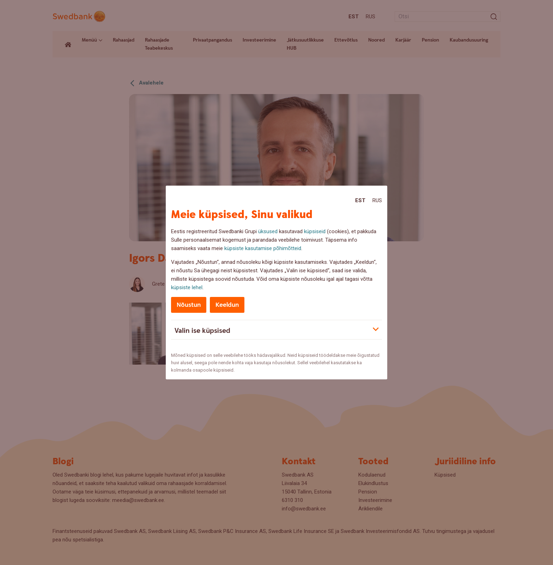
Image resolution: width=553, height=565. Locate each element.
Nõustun (189, 305)
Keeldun (227, 305)
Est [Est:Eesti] (360, 200)
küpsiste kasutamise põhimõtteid (262, 248)
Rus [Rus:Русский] (377, 200)
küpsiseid (315, 231)
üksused (268, 231)
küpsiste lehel (186, 287)
